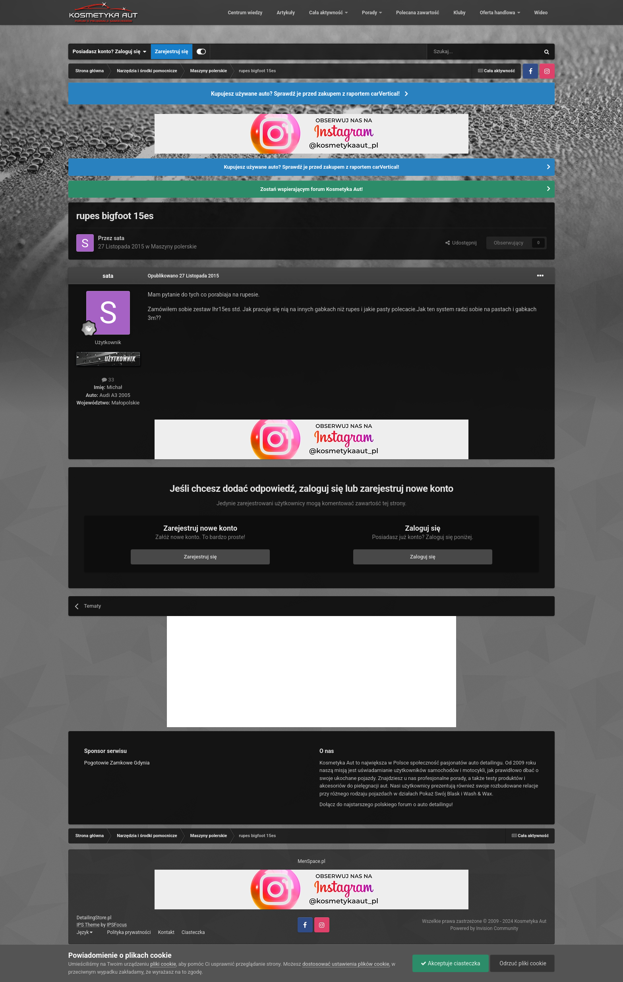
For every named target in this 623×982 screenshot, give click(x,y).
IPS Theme (88, 925)
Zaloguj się (422, 557)
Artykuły (280, 20)
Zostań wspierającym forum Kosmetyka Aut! (311, 189)
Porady (364, 20)
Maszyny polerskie (174, 246)
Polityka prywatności (129, 932)
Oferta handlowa (492, 20)
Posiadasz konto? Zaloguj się (110, 51)
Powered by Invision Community (484, 928)
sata (119, 238)
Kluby (454, 20)
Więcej (536, 20)
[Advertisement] (311, 671)
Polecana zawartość (412, 20)
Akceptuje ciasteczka (450, 963)
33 (108, 380)
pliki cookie (163, 964)
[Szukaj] (464, 51)
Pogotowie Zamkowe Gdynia (117, 763)
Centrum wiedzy (239, 20)
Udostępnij (461, 243)
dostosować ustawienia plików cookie (345, 964)
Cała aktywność (321, 20)
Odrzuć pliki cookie (522, 963)
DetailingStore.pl (94, 917)
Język (85, 932)
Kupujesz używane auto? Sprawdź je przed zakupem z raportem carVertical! (305, 93)
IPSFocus (117, 925)
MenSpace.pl (311, 861)
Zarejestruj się (171, 51)
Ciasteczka (193, 932)
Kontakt (166, 932)
